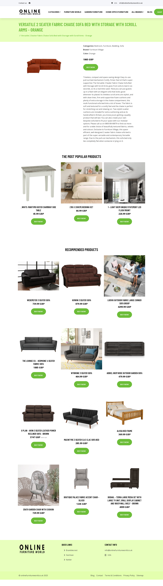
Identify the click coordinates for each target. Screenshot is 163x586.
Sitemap (140, 575)
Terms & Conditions (113, 575)
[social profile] (29, 3)
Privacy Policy (129, 575)
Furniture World (72, 12)
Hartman (70, 555)
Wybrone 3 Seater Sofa (81, 373)
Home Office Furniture (117, 12)
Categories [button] (53, 12)
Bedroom (98, 46)
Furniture (107, 46)
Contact (99, 575)
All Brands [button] (137, 12)
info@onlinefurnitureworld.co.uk (131, 3)
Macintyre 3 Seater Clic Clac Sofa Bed (81, 439)
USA (115, 3)
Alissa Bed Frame (124, 430)
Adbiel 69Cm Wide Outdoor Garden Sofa (124, 373)
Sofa (122, 46)
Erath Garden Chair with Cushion (38, 509)
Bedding (115, 46)
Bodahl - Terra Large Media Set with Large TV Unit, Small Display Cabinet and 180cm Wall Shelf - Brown (124, 500)
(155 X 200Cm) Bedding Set (81, 207)
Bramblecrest (71, 550)
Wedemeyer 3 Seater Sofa (38, 300)
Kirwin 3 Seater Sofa (81, 300)
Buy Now (90, 67)
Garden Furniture (93, 12)
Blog (149, 12)
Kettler (69, 559)
